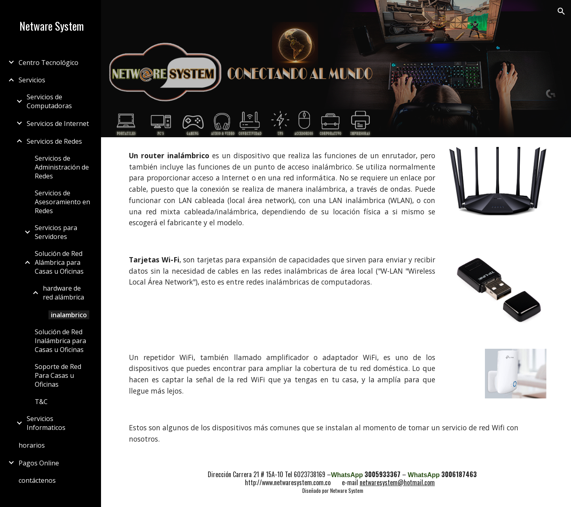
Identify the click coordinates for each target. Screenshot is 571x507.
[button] (561, 11)
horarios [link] (32, 445)
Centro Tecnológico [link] (48, 62)
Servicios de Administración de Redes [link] (62, 167)
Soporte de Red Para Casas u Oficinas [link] (58, 375)
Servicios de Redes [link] (54, 141)
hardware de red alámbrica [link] (63, 293)
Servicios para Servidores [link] (56, 232)
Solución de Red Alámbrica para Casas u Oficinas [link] (59, 262)
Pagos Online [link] (39, 463)
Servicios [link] (32, 79)
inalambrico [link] (69, 314)
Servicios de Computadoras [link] (49, 101)
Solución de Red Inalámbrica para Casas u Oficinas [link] (60, 340)
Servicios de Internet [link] (58, 123)
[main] (282, 189)
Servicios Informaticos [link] (46, 423)
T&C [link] (41, 401)
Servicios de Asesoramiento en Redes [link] (62, 202)
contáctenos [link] (37, 480)
